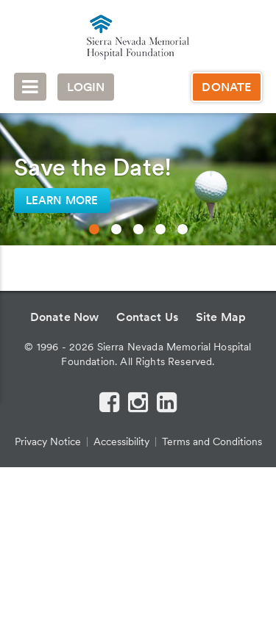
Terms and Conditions (212, 441)
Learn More (62, 200)
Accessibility (121, 441)
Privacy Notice (48, 441)
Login (86, 87)
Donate (226, 87)
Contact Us (147, 317)
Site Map (221, 317)
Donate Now (64, 317)
